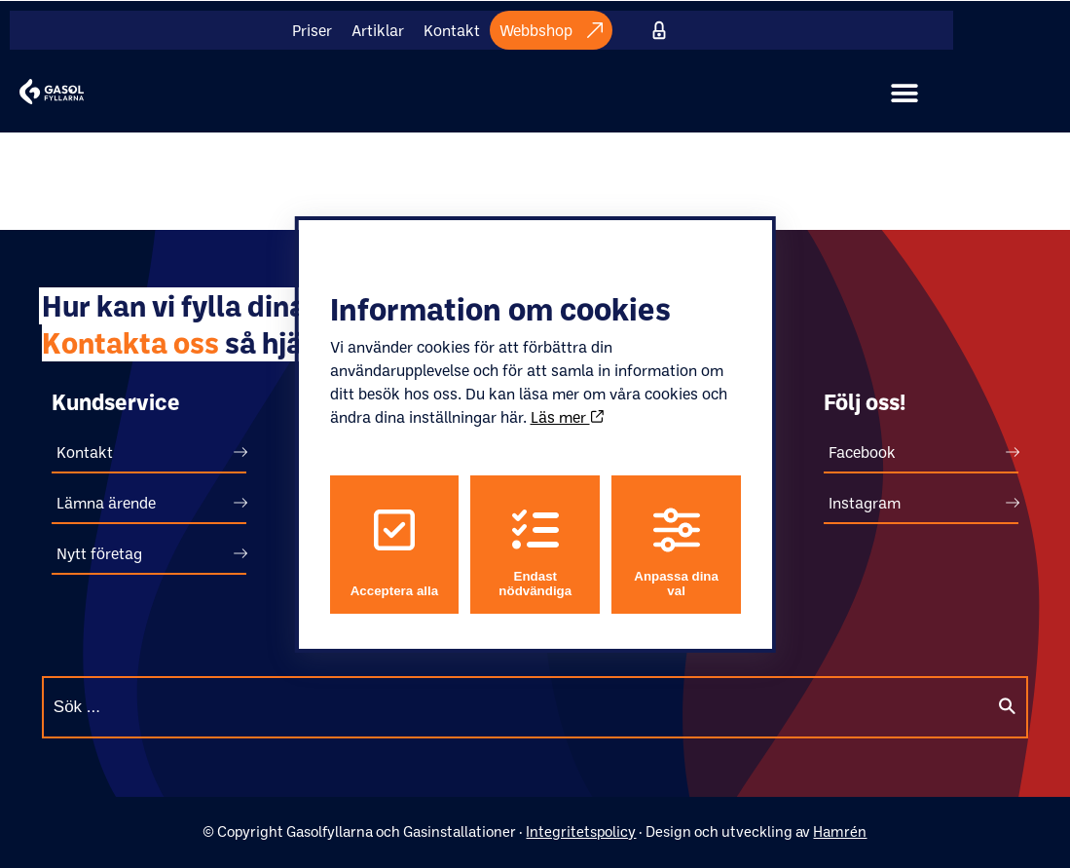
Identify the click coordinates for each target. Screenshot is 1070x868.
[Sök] (1006, 707)
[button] (904, 93)
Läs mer (566, 417)
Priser (312, 30)
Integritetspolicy (581, 831)
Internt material (660, 30)
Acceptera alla (393, 552)
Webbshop (551, 30)
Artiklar (377, 30)
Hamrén (840, 831)
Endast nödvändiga (535, 552)
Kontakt (452, 30)
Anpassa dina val (676, 552)
